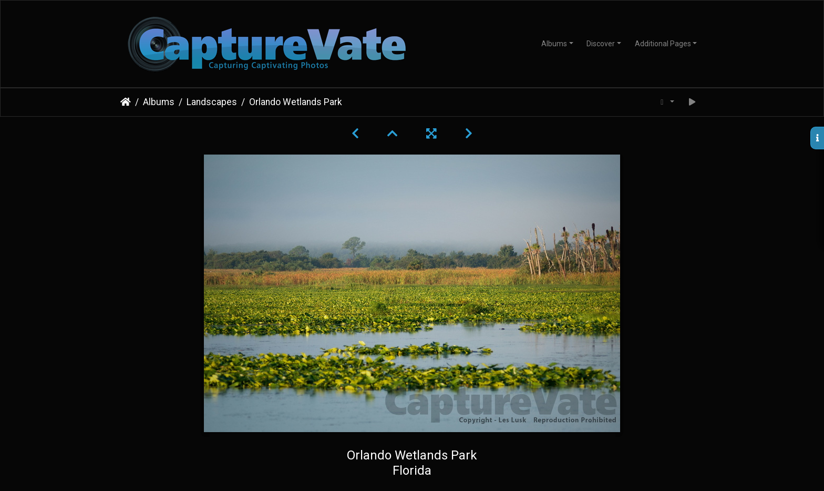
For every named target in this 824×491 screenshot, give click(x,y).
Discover (600, 43)
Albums (554, 43)
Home (125, 102)
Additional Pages (663, 43)
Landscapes (212, 102)
